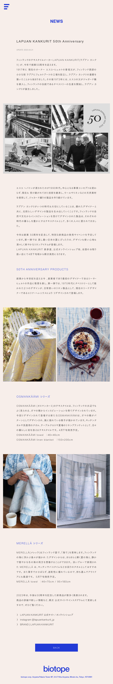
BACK (56, 647)
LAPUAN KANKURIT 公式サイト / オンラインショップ (46, 614)
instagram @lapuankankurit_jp (37, 619)
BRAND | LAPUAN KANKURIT (37, 624)
